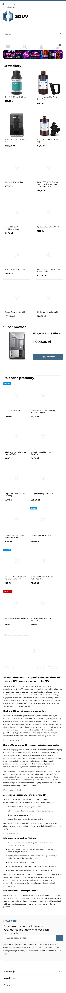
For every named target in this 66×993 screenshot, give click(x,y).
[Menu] (8, 47)
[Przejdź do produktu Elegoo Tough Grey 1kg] (43, 519)
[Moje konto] (41, 47)
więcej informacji (48, 357)
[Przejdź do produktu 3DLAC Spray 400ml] (17, 395)
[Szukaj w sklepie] (31, 34)
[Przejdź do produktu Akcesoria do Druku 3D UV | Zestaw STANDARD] (43, 395)
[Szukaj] (61, 34)
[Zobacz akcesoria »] (11, 833)
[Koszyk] (58, 47)
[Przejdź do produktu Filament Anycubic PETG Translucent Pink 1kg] (17, 561)
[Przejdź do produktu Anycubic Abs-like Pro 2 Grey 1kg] (43, 436)
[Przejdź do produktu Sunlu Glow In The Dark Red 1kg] (43, 603)
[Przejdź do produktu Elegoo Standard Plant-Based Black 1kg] (17, 519)
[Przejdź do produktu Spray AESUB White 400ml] (17, 603)
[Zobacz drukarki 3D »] (12, 740)
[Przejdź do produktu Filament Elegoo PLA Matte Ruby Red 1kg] (43, 561)
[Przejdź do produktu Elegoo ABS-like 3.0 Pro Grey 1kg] (17, 478)
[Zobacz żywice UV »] (12, 790)
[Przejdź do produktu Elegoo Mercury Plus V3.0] (43, 478)
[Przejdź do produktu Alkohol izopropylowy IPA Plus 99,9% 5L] (17, 436)
